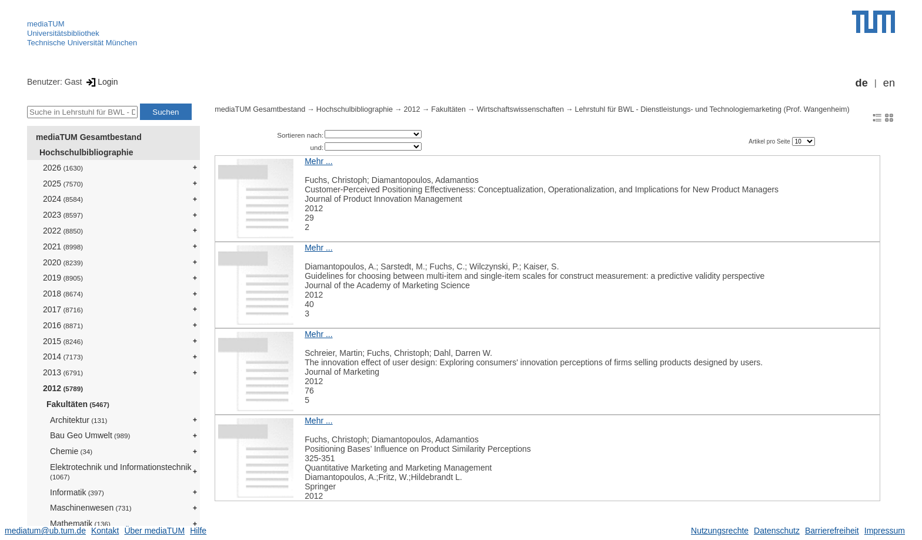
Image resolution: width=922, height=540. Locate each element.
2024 (63, 199)
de (862, 83)
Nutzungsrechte (720, 530)
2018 (63, 293)
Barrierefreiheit (832, 530)
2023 (63, 214)
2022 (63, 230)
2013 (63, 372)
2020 (63, 262)
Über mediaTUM (154, 530)
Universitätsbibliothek (63, 33)
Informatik (77, 492)
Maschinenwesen (91, 507)
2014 (63, 356)
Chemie (71, 451)
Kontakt (105, 530)
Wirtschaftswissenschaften (520, 109)
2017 (63, 309)
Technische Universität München (82, 42)
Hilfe (198, 530)
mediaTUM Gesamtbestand (89, 137)
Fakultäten (77, 404)
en (889, 83)
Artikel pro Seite (770, 141)
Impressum (884, 530)
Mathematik (80, 523)
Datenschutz (777, 530)
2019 (63, 277)
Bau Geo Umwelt (90, 435)
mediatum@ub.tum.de (45, 530)
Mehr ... (318, 161)
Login (101, 81)
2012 (63, 388)
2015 (63, 341)
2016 (63, 325)
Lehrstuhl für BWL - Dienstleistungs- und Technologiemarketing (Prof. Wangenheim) (712, 109)
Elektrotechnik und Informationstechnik (120, 471)
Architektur (78, 420)
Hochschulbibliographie (86, 152)
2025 (63, 183)
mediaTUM (46, 23)
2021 (63, 246)
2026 (63, 167)
